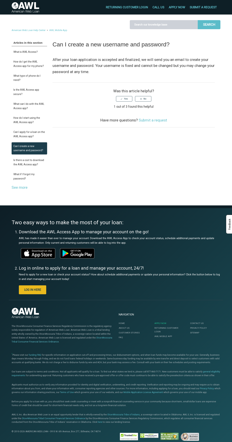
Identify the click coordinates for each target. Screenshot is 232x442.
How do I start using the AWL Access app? (26, 120)
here (100, 422)
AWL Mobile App (58, 30)
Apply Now (160, 323)
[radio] (124, 99)
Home (122, 323)
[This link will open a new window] (38, 253)
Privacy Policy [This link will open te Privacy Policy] (207, 388)
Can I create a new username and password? (28, 148)
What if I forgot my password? (24, 176)
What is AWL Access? (25, 51)
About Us (124, 328)
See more (20, 187)
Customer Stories (129, 332)
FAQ (121, 337)
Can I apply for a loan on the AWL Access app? (29, 134)
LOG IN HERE (32, 290)
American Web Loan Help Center (28, 30)
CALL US (158, 7)
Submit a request (203, 7)
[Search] (164, 24)
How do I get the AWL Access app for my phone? (28, 63)
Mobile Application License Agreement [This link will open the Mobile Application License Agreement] (143, 392)
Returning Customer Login (166, 330)
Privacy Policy (198, 328)
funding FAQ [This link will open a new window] (35, 355)
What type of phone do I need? (26, 78)
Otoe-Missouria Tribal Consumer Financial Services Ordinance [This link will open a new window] (53, 418)
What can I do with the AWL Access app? (28, 106)
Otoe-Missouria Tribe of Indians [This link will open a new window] (123, 414)
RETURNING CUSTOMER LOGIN (127, 7)
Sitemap (194, 332)
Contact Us (197, 323)
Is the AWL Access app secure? (26, 92)
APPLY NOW (177, 7)
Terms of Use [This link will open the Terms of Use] (67, 392)
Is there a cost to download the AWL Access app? (28, 162)
